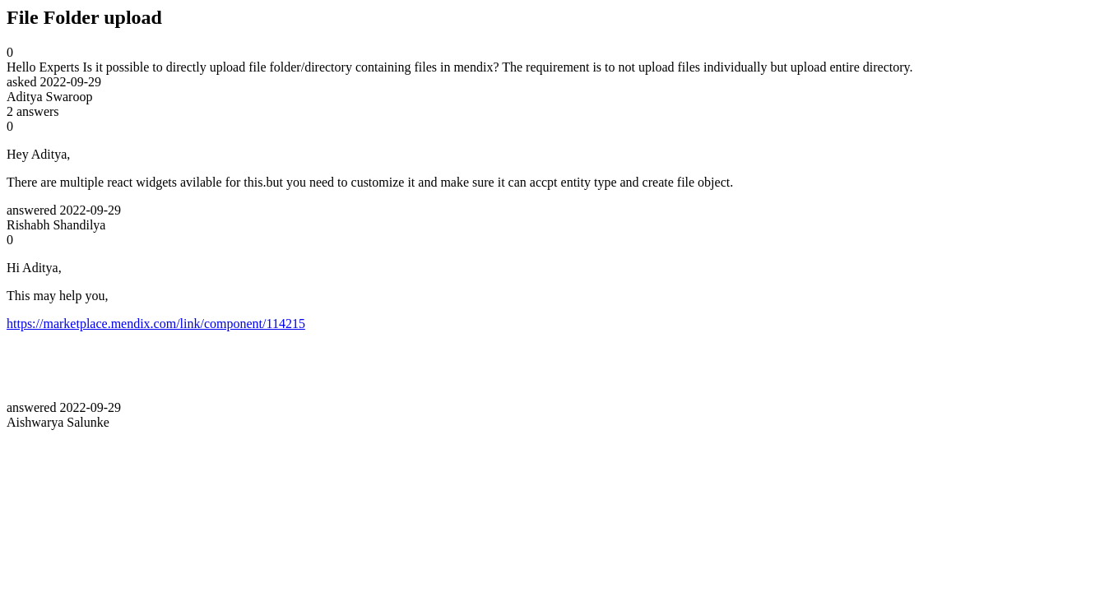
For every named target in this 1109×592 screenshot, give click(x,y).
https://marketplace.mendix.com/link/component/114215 (156, 324)
